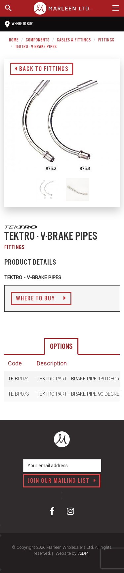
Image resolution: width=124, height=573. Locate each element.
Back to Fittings (42, 69)
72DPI (83, 553)
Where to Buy (41, 299)
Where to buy (19, 24)
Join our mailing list (62, 481)
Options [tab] (61, 346)
